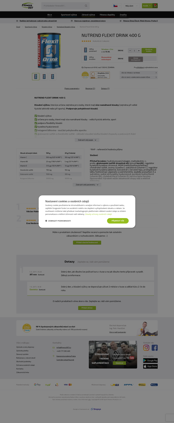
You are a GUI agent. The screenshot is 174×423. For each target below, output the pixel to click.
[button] (58, 221)
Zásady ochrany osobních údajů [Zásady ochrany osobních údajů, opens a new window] (98, 214)
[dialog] (87, 211)
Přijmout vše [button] (118, 221)
